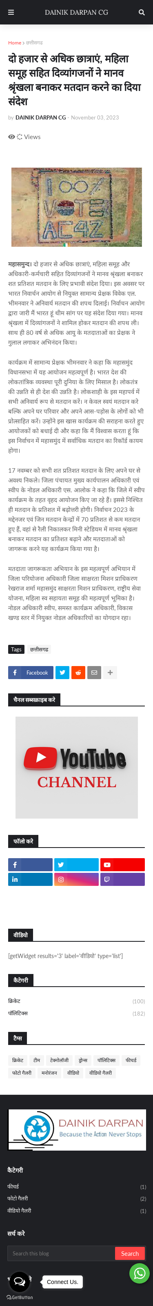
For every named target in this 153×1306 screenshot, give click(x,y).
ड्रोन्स (83, 1060)
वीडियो (73, 1073)
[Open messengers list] (19, 1282)
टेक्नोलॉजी (59, 1060)
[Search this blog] (62, 1253)
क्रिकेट (76, 1002)
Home (14, 43)
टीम (36, 1060)
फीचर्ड (131, 1060)
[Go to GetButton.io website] (20, 1297)
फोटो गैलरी (21, 1073)
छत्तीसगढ (34, 43)
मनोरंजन (49, 1073)
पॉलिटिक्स (76, 1014)
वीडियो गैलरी (100, 1073)
